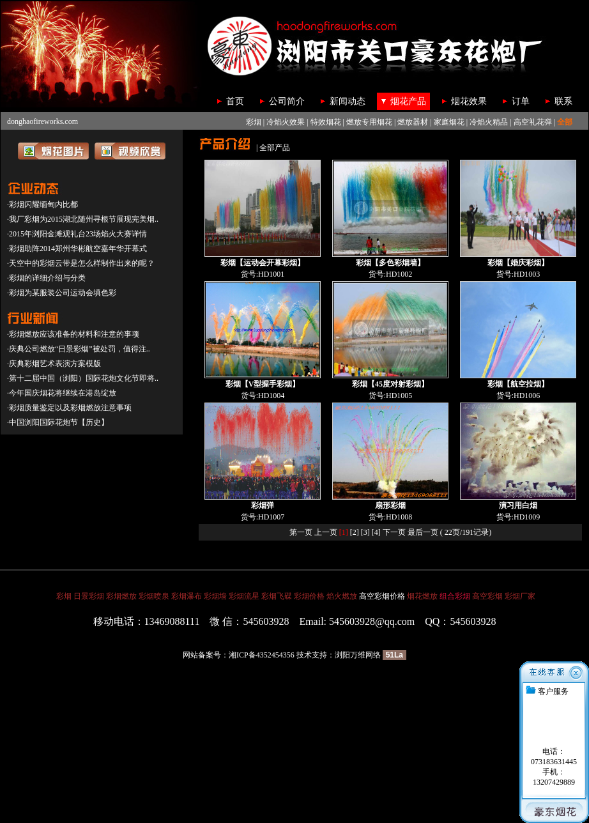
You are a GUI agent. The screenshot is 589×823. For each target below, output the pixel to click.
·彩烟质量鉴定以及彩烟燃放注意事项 (69, 407)
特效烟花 (325, 122)
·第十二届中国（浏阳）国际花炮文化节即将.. (82, 378)
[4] (376, 532)
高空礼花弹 (533, 122)
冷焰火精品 (489, 122)
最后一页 (423, 532)
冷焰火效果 (285, 122)
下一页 (394, 532)
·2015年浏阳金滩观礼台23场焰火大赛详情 (77, 233)
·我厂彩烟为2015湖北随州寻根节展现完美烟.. (82, 219)
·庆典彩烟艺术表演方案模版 (54, 363)
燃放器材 (412, 122)
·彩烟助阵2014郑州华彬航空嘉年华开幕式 (77, 248)
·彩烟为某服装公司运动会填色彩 (61, 292)
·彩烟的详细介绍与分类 (46, 277)
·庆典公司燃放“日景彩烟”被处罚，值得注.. (78, 348)
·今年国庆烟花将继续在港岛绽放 (61, 392)
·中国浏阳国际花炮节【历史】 (58, 422)
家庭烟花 (449, 122)
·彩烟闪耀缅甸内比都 (42, 204)
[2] (354, 532)
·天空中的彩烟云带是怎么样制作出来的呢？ (81, 263)
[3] (365, 532)
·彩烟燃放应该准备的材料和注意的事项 (73, 334)
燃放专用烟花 (369, 122)
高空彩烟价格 (382, 596)
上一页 (325, 532)
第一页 (300, 532)
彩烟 (253, 122)
